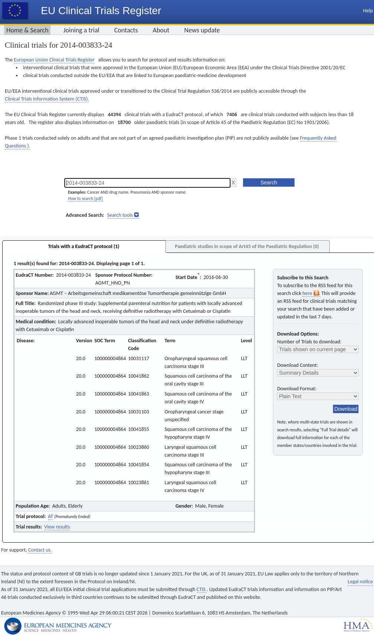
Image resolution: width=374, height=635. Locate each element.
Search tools (120, 215)
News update (202, 30)
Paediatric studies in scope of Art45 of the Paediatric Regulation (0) (247, 246)
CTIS (202, 589)
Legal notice (360, 581)
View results (57, 527)
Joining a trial (81, 30)
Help (368, 10)
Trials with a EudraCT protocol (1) (83, 246)
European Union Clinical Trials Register (54, 60)
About (161, 30)
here (311, 293)
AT (50, 516)
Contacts (126, 30)
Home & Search (27, 30)
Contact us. (40, 550)
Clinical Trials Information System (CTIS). (47, 99)
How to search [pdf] (85, 198)
